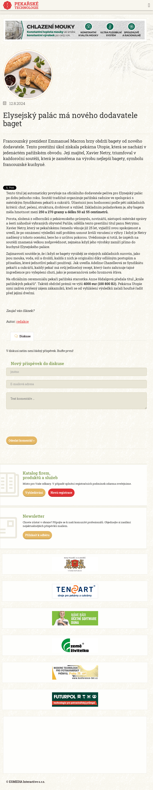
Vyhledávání (34, 493)
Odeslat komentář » (22, 440)
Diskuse (23, 336)
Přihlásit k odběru (37, 535)
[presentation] (37, 424)
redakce (22, 321)
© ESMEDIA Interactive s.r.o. (25, 782)
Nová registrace (61, 493)
